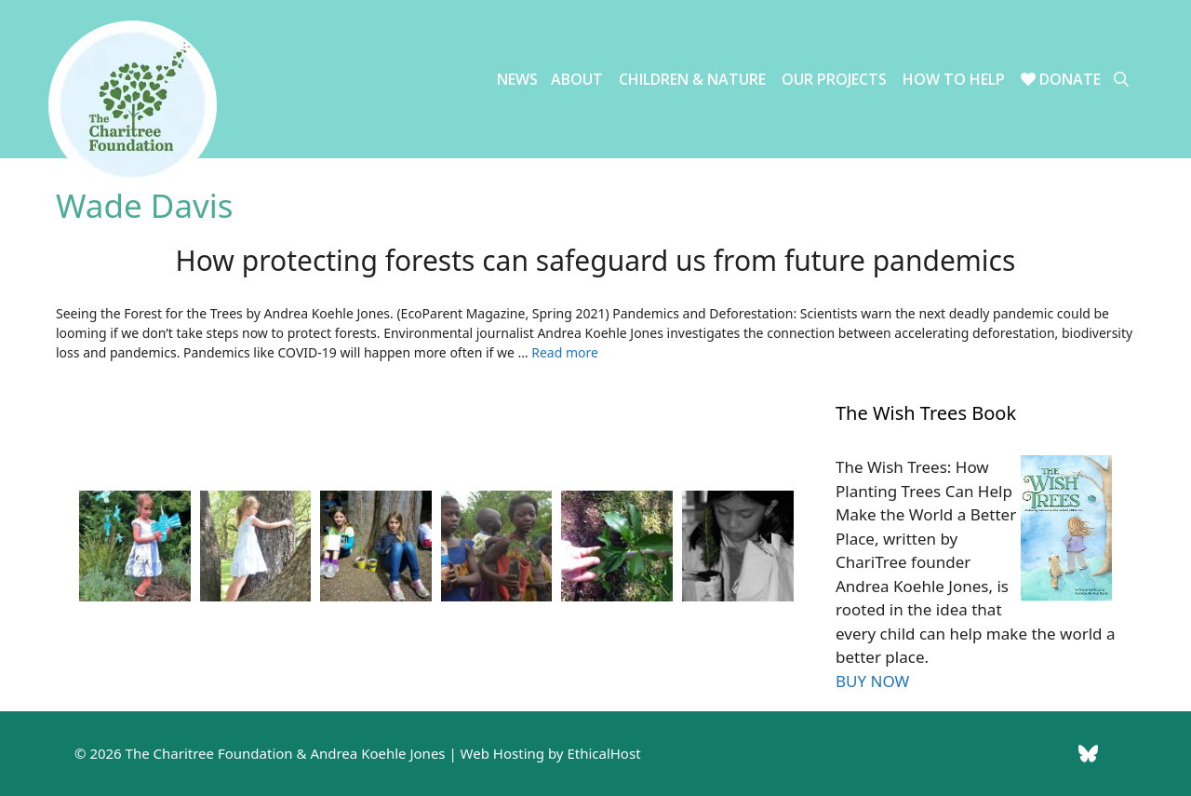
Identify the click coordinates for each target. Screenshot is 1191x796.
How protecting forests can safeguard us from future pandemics (596, 260)
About (577, 79)
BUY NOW (872, 681)
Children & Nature (692, 79)
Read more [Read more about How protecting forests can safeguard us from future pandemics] (564, 352)
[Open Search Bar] (1121, 79)
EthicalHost (603, 753)
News (517, 79)
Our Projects (834, 79)
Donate (1061, 79)
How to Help (954, 79)
